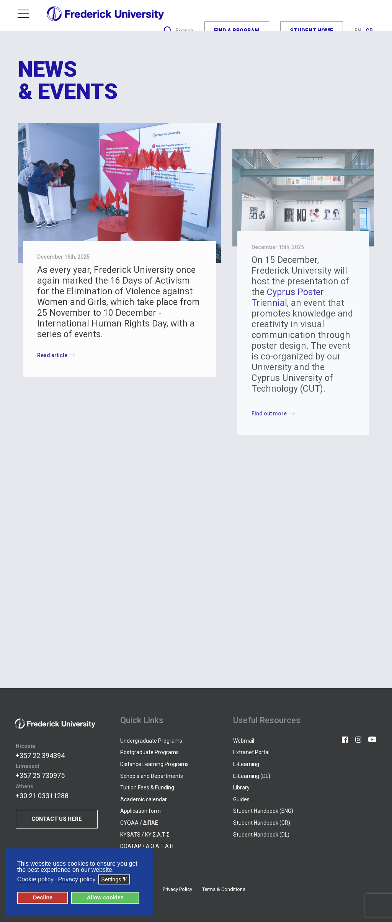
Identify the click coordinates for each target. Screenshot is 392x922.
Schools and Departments (151, 776)
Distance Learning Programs (154, 764)
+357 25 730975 (40, 775)
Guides (241, 799)
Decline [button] (42, 897)
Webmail (243, 741)
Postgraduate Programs (149, 752)
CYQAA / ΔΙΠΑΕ (139, 823)
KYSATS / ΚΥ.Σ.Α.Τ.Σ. (145, 835)
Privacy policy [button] (77, 879)
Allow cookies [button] (105, 897)
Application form (140, 811)
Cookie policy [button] (35, 879)
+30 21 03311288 (42, 796)
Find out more (275, 413)
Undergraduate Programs (151, 741)
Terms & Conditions (223, 889)
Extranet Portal (251, 752)
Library (241, 787)
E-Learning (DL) (251, 776)
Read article (58, 355)
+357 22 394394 (40, 755)
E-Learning (246, 764)
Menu (23, 14)
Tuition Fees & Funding (147, 787)
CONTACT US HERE (56, 819)
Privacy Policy (177, 889)
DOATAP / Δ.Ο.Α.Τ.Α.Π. (147, 846)
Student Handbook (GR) (261, 823)
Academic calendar (143, 799)
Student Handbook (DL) (261, 835)
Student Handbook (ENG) (263, 811)
